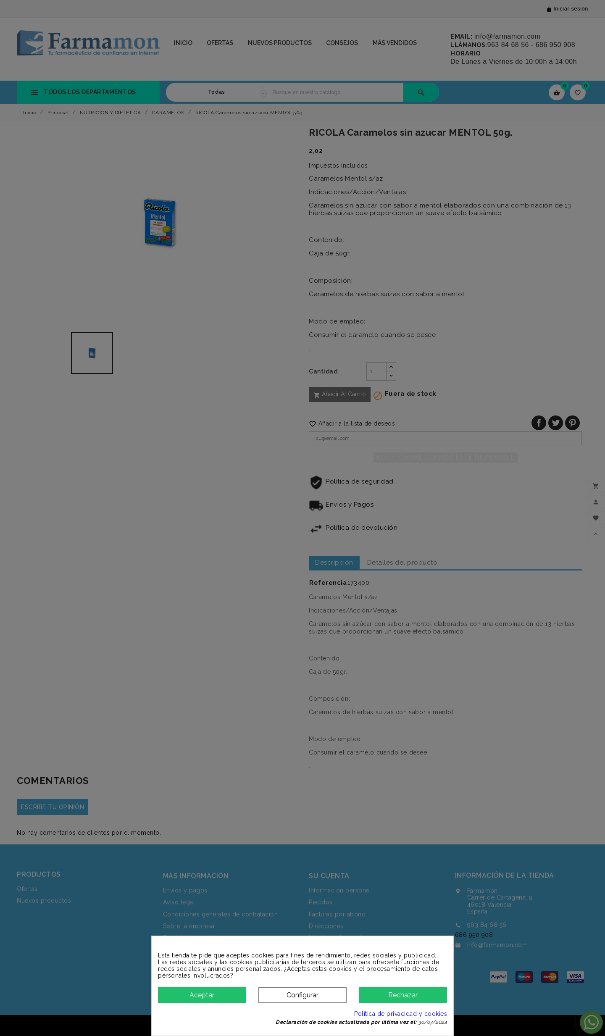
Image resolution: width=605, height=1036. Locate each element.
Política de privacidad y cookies (400, 1013)
